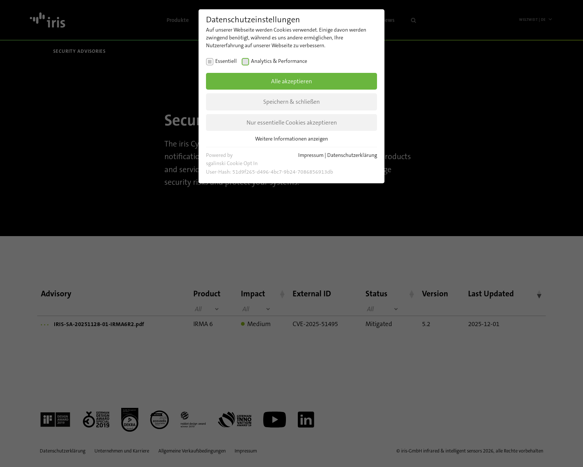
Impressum (310, 155)
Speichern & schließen (291, 102)
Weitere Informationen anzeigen (291, 138)
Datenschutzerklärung (352, 155)
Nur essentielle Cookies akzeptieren (292, 122)
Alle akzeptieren (291, 81)
